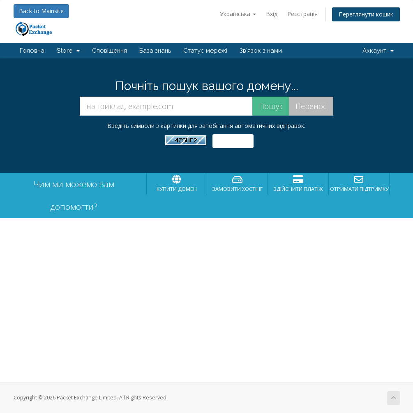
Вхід (271, 14)
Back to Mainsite (41, 11)
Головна (32, 50)
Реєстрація (302, 14)
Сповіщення (109, 50)
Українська (238, 14)
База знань (155, 50)
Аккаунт (378, 50)
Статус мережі (205, 50)
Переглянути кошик (366, 14)
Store (68, 50)
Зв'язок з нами (261, 50)
